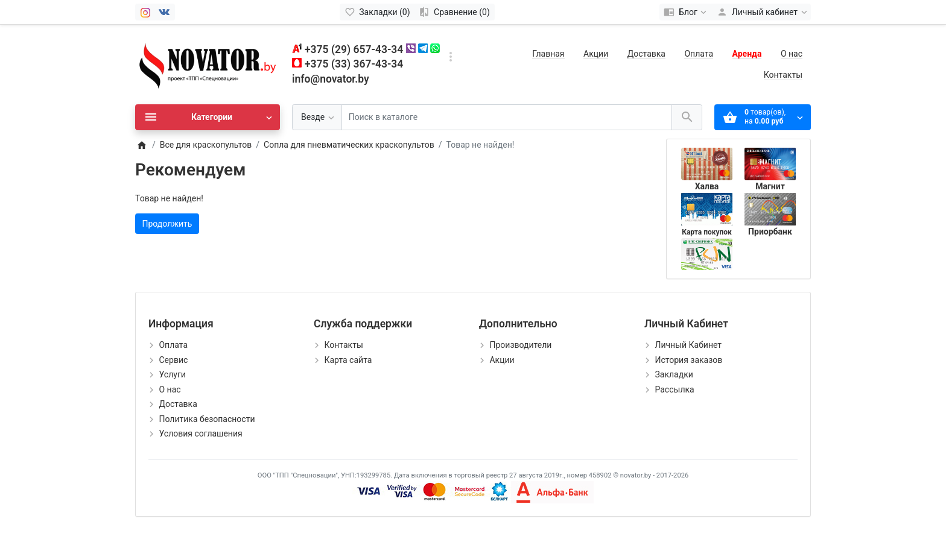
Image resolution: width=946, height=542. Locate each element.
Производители (520, 345)
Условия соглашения (200, 433)
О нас (791, 53)
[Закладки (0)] (377, 12)
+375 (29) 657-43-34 (354, 49)
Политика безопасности (207, 419)
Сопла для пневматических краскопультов (349, 145)
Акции (595, 53)
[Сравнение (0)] (454, 12)
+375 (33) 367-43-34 (354, 64)
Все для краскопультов (206, 145)
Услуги (172, 374)
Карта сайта (348, 360)
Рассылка (674, 389)
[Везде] (317, 117)
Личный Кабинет (688, 345)
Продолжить (167, 223)
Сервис (173, 360)
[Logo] (207, 64)
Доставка (646, 53)
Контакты (783, 75)
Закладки (674, 374)
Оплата (698, 53)
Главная (548, 53)
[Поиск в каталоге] (506, 117)
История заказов (688, 360)
